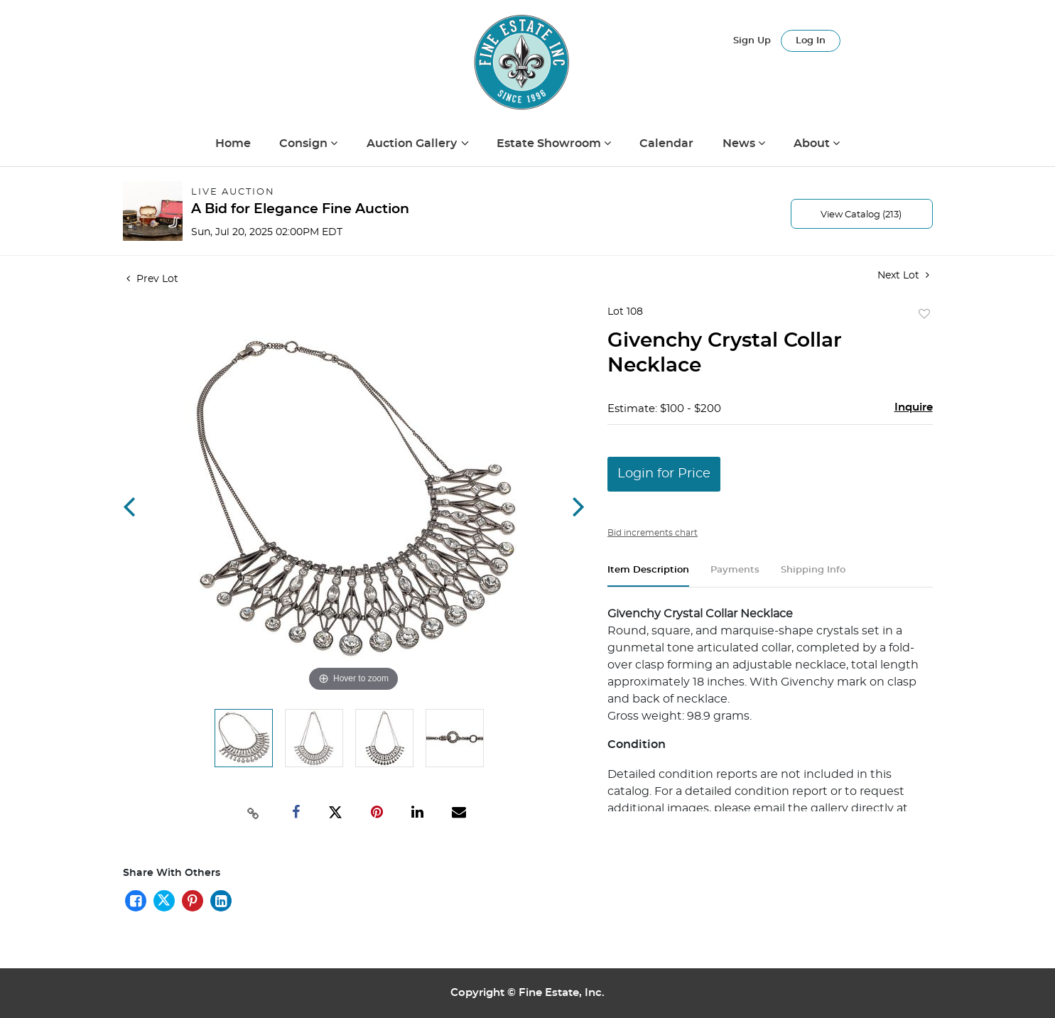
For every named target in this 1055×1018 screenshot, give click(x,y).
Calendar (666, 143)
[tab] (648, 576)
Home (233, 143)
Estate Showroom (550, 143)
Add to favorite (924, 315)
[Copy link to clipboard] (252, 812)
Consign (304, 143)
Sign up (752, 40)
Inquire (913, 407)
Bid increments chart (652, 533)
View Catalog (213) (861, 215)
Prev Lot (152, 279)
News (740, 143)
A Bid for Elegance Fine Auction (300, 209)
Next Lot (903, 275)
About (813, 143)
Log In (811, 40)
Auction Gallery (413, 143)
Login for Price (663, 473)
